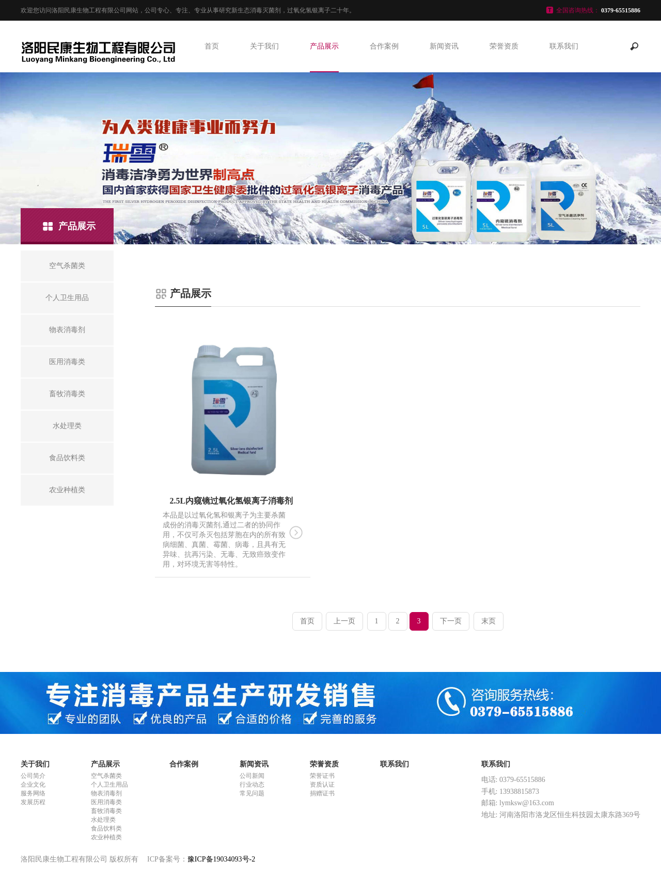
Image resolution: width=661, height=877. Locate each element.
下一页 (451, 621)
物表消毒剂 (106, 793)
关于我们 (264, 46)
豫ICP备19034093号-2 (221, 859)
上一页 (344, 621)
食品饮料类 (106, 828)
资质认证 (322, 784)
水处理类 (103, 819)
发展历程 (33, 802)
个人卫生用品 (109, 784)
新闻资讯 (444, 46)
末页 (488, 621)
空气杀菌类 (106, 775)
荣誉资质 (504, 46)
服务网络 (33, 793)
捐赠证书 (322, 793)
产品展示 (324, 46)
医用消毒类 (106, 802)
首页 (211, 46)
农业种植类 (106, 837)
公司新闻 (252, 775)
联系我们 (563, 46)
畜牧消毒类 (106, 811)
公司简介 (33, 775)
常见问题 (252, 793)
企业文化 (33, 784)
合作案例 (384, 46)
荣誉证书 (322, 775)
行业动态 (252, 784)
